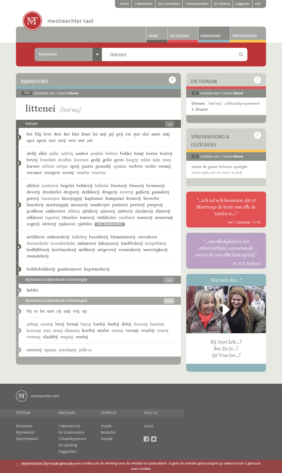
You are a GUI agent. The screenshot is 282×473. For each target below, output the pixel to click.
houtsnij (34, 330)
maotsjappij (57, 205)
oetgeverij (106, 250)
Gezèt (148, 426)
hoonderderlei (63, 243)
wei (81, 140)
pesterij (137, 205)
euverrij (34, 350)
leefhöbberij (38, 250)
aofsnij (32, 324)
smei (155, 134)
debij (126, 324)
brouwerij (155, 186)
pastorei (120, 205)
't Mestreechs (143, 4)
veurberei (126, 217)
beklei (126, 153)
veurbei (82, 173)
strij (62, 140)
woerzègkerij (155, 250)
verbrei (136, 166)
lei (95, 134)
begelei (67, 186)
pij (111, 134)
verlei (150, 166)
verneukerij (130, 250)
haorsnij (157, 324)
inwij (167, 160)
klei (75, 134)
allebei (33, 186)
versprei (52, 173)
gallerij (142, 192)
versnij (132, 330)
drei (57, 134)
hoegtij (132, 160)
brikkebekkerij (41, 269)
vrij (76, 311)
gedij (95, 160)
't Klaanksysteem (197, 4)
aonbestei (50, 186)
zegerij (33, 224)
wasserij (144, 217)
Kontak (107, 439)
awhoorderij (58, 237)
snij (166, 134)
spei (30, 140)
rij (59, 311)
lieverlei (151, 198)
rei (128, 134)
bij (29, 311)
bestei (151, 153)
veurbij (148, 330)
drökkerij (90, 192)
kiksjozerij (108, 243)
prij (119, 134)
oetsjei (62, 166)
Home (124, 4)
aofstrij (67, 153)
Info (258, 4)
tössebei (69, 217)
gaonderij (160, 192)
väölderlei (106, 217)
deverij (33, 192)
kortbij (88, 330)
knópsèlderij (155, 243)
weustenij (164, 217)
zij (84, 311)
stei (52, 140)
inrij (47, 330)
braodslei (48, 160)
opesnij (50, 350)
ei (36, 311)
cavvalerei (147, 237)
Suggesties (242, 4)
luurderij (35, 205)
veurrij (162, 330)
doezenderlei (37, 243)
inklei (145, 160)
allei (43, 153)
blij (38, 134)
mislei (103, 330)
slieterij (162, 211)
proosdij (103, 166)
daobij (113, 324)
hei (67, 134)
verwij (68, 173)
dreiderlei (51, 192)
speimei (119, 166)
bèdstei (111, 153)
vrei (72, 140)
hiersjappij (72, 198)
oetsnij (117, 330)
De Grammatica (169, 4)
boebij (99, 324)
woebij (82, 337)
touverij (87, 217)
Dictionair (179, 36)
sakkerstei (55, 211)
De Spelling (222, 4)
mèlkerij (87, 250)
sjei (136, 134)
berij (59, 324)
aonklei (96, 153)
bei (29, 134)
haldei (32, 290)
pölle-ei (85, 350)
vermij (164, 166)
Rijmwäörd (211, 36)
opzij (74, 166)
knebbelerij (132, 243)
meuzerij (79, 205)
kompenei (114, 198)
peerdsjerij (68, 350)
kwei (86, 134)
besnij (72, 324)
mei (50, 311)
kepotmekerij (97, 269)
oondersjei (100, 205)
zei (90, 140)
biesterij (119, 186)
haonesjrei (50, 198)
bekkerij (85, 186)
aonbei (82, 153)
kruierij (133, 198)
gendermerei (69, 269)
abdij (31, 153)
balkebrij (79, 237)
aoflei (54, 153)
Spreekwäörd (244, 36)
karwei (33, 166)
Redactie (108, 432)
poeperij (155, 205)
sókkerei (35, 217)
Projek (106, 426)
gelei (107, 160)
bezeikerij (98, 237)
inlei (156, 160)
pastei (87, 166)
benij (139, 153)
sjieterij (107, 211)
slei (145, 134)
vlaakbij (50, 337)
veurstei (98, 173)
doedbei (64, 160)
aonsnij (46, 324)
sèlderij (74, 211)
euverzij (126, 192)
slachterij (144, 211)
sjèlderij (90, 211)
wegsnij (66, 337)
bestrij (166, 153)
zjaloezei (67, 224)
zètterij (49, 224)
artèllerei (35, 237)
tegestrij (52, 217)
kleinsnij (72, 330)
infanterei (86, 243)
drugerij (109, 192)
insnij (58, 330)
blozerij (136, 186)
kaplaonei (94, 198)
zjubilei (85, 224)
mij (103, 134)
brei (47, 134)
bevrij (32, 160)
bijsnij (86, 324)
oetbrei (48, 166)
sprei (41, 140)
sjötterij (125, 211)
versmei (34, 173)
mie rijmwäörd (109, 224)
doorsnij (141, 324)
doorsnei (81, 160)
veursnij (33, 337)
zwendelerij (38, 256)
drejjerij (71, 192)
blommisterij (123, 237)
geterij (33, 198)
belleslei (102, 186)
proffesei (35, 211)
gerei (119, 160)
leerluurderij (64, 250)
